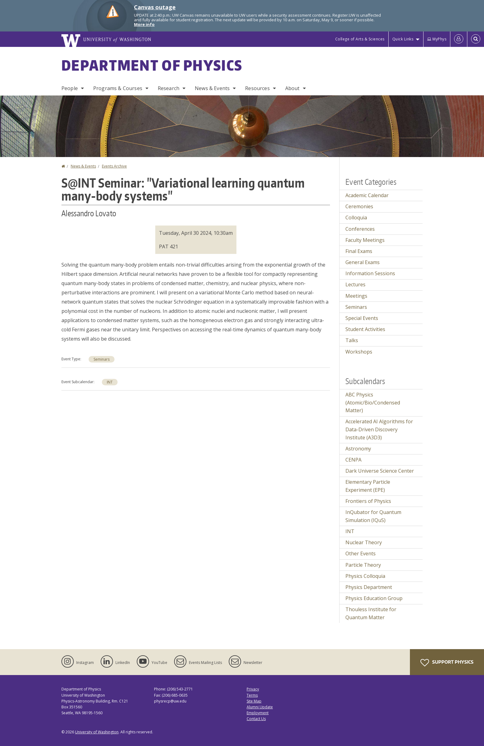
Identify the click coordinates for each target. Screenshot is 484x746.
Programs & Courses (117, 88)
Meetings (356, 295)
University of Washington (97, 732)
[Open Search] (475, 39)
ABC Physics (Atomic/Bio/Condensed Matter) (372, 402)
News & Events (212, 88)
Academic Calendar (367, 195)
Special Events (361, 318)
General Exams (362, 262)
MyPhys (436, 39)
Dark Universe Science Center (379, 470)
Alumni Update (260, 707)
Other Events (360, 553)
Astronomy (358, 448)
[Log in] (458, 39)
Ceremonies (359, 206)
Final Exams (358, 251)
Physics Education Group (374, 598)
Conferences (360, 229)
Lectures (355, 284)
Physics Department (368, 587)
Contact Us (256, 718)
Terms (252, 695)
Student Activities (365, 329)
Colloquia (356, 217)
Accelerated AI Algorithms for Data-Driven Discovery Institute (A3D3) (379, 429)
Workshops (358, 351)
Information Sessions (370, 273)
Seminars (102, 359)
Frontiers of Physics (368, 501)
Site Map (254, 701)
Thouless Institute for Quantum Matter (370, 613)
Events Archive (114, 166)
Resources (257, 88)
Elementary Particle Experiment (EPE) (367, 486)
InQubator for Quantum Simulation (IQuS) (373, 516)
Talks (351, 340)
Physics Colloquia (365, 576)
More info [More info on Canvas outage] (144, 24)
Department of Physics (151, 65)
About (292, 88)
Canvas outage (155, 7)
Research (168, 88)
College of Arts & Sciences (360, 39)
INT (110, 382)
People (69, 88)
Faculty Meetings (365, 240)
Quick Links (403, 39)
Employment (258, 712)
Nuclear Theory (363, 542)
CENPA (353, 459)
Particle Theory (363, 565)
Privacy (253, 689)
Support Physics (447, 662)
